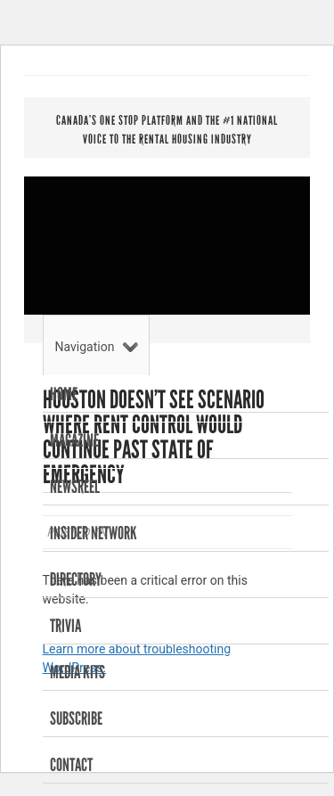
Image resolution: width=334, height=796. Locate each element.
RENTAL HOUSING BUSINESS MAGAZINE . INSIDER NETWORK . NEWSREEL (167, 249)
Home (63, 394)
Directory (76, 579)
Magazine (74, 440)
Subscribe (76, 718)
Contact (71, 764)
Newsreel (75, 486)
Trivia (65, 625)
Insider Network (93, 533)
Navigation (97, 347)
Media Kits (77, 672)
